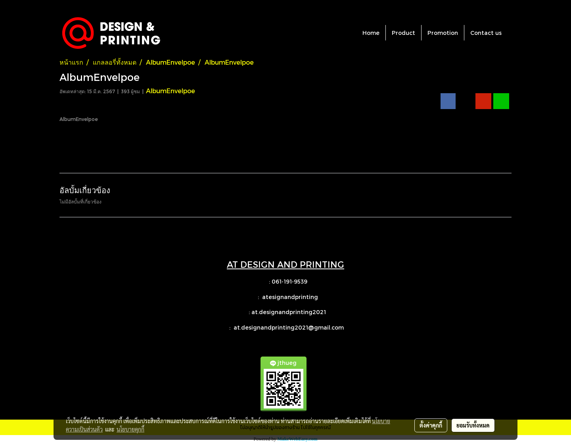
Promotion (442, 32)
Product (403, 32)
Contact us (486, 32)
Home (370, 32)
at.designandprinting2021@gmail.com (289, 327)
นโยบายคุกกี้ (130, 429)
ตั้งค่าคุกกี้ (431, 425)
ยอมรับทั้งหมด (473, 425)
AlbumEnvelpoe (170, 90)
